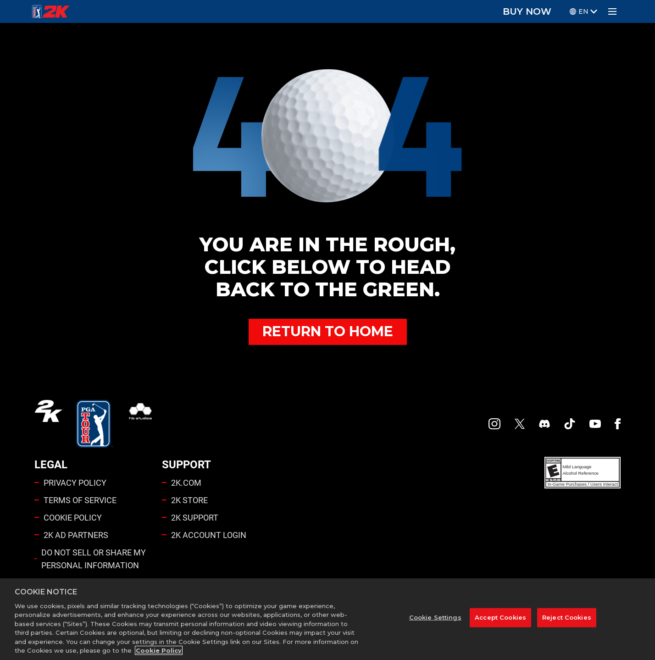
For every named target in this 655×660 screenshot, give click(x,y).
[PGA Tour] (94, 424)
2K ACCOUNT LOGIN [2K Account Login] (208, 534)
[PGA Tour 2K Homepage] (51, 11)
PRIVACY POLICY (75, 482)
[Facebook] (618, 423)
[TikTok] (570, 423)
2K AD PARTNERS (76, 534)
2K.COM (186, 482)
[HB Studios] (140, 424)
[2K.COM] (48, 424)
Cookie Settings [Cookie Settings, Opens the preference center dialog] (435, 617)
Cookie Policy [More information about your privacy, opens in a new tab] (159, 650)
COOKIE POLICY (73, 517)
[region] (327, 619)
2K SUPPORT (194, 517)
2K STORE (189, 499)
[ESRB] (582, 473)
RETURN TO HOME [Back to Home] (327, 331)
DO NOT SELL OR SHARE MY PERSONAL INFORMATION (93, 559)
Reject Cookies (566, 617)
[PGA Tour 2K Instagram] (494, 423)
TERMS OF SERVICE (80, 499)
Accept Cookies (500, 617)
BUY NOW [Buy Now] (527, 11)
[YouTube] (595, 423)
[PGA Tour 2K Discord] (544, 423)
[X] (519, 423)
